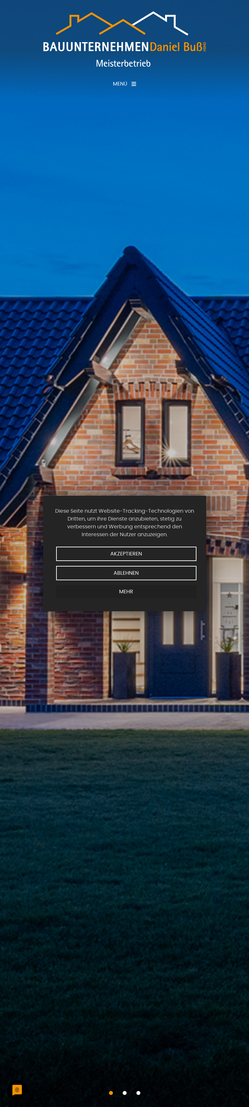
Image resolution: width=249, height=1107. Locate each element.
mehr (126, 591)
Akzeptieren (126, 553)
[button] (111, 1093)
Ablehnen (126, 573)
